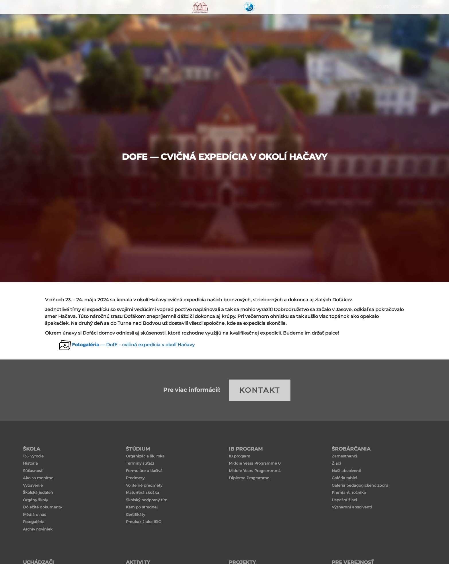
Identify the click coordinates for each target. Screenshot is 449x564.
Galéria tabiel (344, 477)
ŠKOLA (22, 28)
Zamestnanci (344, 456)
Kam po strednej (142, 507)
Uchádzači (292, 28)
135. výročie (33, 456)
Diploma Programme (249, 477)
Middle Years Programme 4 (255, 470)
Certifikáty (135, 514)
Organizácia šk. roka (145, 456)
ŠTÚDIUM (67, 28)
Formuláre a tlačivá (144, 470)
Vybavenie (33, 485)
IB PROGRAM (111, 28)
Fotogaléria (33, 521)
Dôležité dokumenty (42, 507)
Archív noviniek (37, 529)
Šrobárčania (156, 28)
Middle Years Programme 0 (255, 463)
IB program (239, 456)
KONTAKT (259, 390)
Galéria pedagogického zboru (360, 485)
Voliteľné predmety (144, 485)
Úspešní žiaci (344, 500)
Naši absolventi (346, 470)
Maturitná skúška (142, 492)
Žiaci (336, 463)
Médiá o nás (34, 514)
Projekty (382, 28)
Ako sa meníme (38, 477)
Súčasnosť (32, 470)
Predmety (135, 477)
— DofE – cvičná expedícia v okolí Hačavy (133, 344)
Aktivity (337, 28)
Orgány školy (35, 500)
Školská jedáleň (38, 492)
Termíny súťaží (140, 463)
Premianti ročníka (349, 492)
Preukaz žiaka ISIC (143, 521)
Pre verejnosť (427, 28)
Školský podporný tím (146, 500)
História (30, 463)
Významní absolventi (352, 507)
